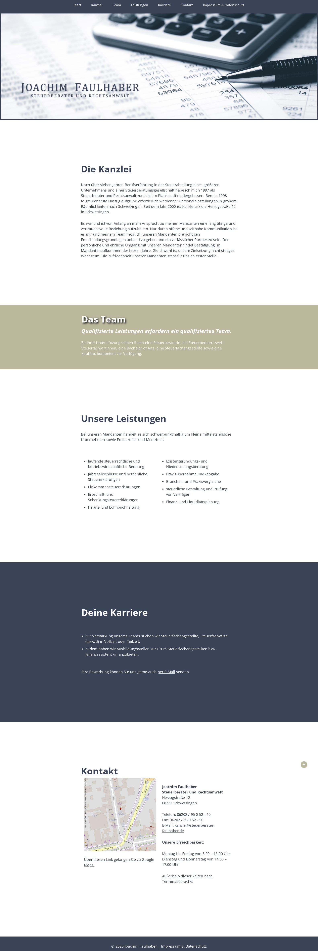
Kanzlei (96, 5)
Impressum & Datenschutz (223, 5)
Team (116, 5)
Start (77, 5)
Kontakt (187, 5)
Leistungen (139, 5)
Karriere (164, 5)
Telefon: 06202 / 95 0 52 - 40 (186, 814)
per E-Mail (166, 671)
